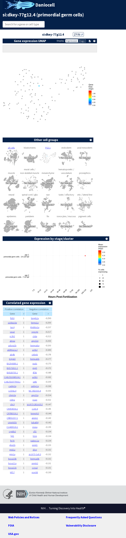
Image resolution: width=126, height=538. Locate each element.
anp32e (34, 340)
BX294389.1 (12, 363)
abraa (12, 340)
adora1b (12, 345)
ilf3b (35, 372)
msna (34, 427)
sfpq (35, 449)
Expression (71, 40)
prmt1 (35, 445)
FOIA (11, 525)
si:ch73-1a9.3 (35, 454)
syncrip (35, 331)
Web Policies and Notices (23, 517)
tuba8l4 (34, 422)
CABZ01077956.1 (12, 381)
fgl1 (12, 436)
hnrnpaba (34, 345)
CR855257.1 (12, 418)
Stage (82, 40)
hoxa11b (12, 467)
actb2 (35, 349)
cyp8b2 (12, 431)
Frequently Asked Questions (84, 517)
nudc (34, 363)
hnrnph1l (35, 413)
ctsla (35, 336)
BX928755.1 (12, 372)
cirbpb (35, 354)
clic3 (12, 404)
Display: (60, 40)
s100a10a (12, 322)
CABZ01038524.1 (12, 377)
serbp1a (35, 386)
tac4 (12, 327)
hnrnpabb (34, 358)
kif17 (12, 472)
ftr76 (12, 440)
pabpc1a (35, 440)
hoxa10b (12, 458)
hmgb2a (35, 318)
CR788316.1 (12, 413)
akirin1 (35, 418)
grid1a (12, 449)
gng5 (34, 368)
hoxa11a (12, 463)
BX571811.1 (12, 368)
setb (35, 381)
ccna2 (35, 467)
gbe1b (12, 445)
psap (34, 399)
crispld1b (12, 422)
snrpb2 (35, 463)
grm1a (12, 454)
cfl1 (35, 431)
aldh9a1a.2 (12, 349)
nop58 (35, 472)
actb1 (35, 377)
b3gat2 (12, 358)
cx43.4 (35, 408)
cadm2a (12, 386)
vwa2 (12, 331)
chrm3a (12, 395)
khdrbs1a (34, 327)
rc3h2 (12, 336)
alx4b (12, 354)
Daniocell (45, 5)
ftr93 (12, 318)
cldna (12, 399)
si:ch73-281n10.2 (35, 404)
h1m (35, 436)
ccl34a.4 (12, 390)
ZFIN (78, 34)
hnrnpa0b (34, 458)
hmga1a (35, 322)
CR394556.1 (12, 408)
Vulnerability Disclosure (81, 525)
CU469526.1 (12, 427)
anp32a (34, 395)
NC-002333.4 (35, 390)
